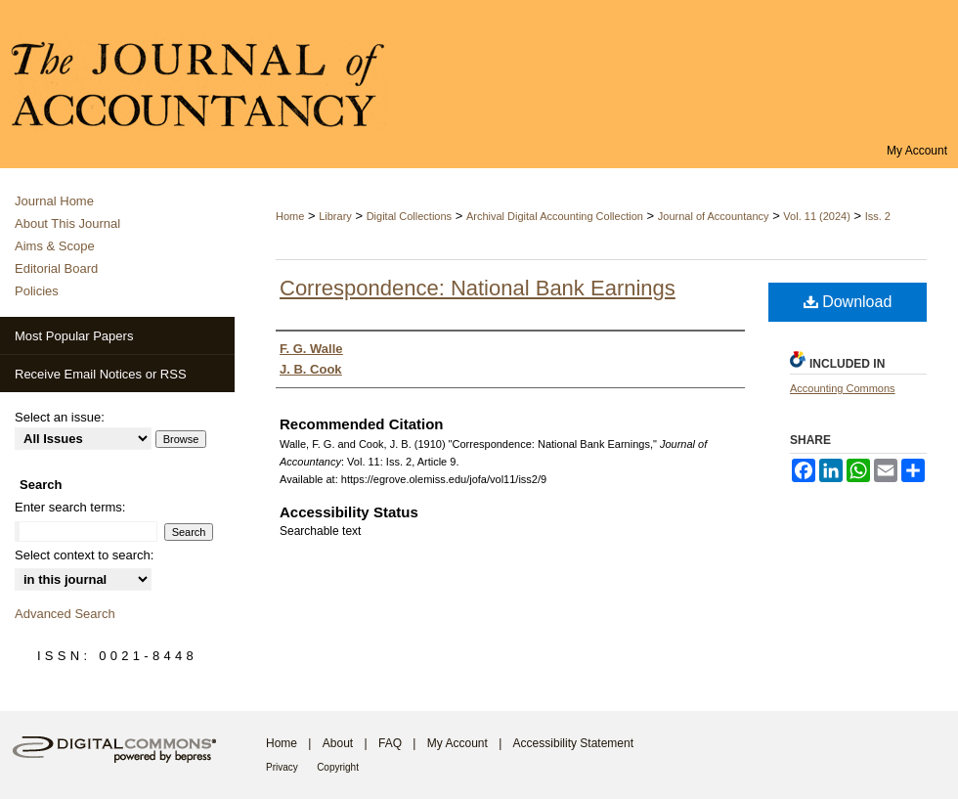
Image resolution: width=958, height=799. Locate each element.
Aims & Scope (55, 246)
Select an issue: (60, 417)
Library (335, 216)
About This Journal (67, 223)
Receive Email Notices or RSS (101, 374)
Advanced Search (65, 613)
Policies (37, 291)
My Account (457, 743)
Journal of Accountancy (713, 216)
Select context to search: (84, 555)
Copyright (338, 767)
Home (290, 216)
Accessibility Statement (573, 743)
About (338, 743)
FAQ (390, 743)
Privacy (282, 767)
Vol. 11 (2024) (816, 216)
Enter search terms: (70, 507)
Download (848, 301)
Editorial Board (56, 268)
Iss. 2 (878, 216)
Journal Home (54, 201)
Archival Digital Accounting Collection (554, 216)
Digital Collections (409, 216)
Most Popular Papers (74, 336)
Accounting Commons (842, 388)
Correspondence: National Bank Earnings (477, 288)
